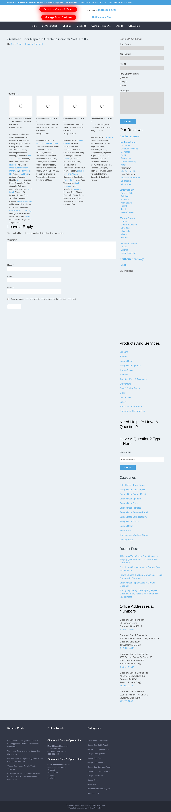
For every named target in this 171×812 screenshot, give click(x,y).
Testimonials (125, 397)
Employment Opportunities (132, 411)
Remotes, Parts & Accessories (134, 379)
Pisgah (124, 206)
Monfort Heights (128, 171)
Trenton (124, 209)
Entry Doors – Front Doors (132, 485)
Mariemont (13, 171)
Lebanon (81, 171)
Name (10, 265)
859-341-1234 (126, 685)
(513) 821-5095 (51, 2)
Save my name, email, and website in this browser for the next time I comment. (43, 299)
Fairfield (66, 159)
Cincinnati (125, 145)
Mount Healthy (25, 210)
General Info (125, 530)
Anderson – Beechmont (56, 767)
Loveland (67, 174)
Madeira (12, 168)
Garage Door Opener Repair (133, 494)
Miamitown (13, 210)
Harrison (12, 165)
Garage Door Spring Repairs (133, 517)
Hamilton (125, 199)
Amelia (124, 247)
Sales (124, 85)
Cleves (19, 180)
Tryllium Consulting (95, 808)
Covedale (125, 152)
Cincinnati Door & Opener (76, 805)
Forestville (126, 158)
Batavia (124, 250)
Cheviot (17, 159)
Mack (123, 165)
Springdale (126, 181)
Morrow (124, 237)
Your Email (125, 54)
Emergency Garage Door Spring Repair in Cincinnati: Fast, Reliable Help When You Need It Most (139, 593)
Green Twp (27, 201)
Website (10, 288)
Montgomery (22, 168)
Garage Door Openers (130, 365)
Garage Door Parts (128, 503)
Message (124, 91)
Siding (122, 393)
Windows (124, 375)
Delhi (19, 201)
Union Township (128, 253)
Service (125, 78)
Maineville (67, 180)
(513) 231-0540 (127, 648)
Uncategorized (126, 540)
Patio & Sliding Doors (130, 388)
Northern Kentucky (132, 259)
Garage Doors (126, 361)
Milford (28, 216)
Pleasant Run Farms (130, 177)
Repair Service (127, 370)
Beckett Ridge (127, 193)
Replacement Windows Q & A (134, 535)
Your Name (125, 44)
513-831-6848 (126, 701)
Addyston (25, 174)
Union (124, 265)
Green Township (128, 161)
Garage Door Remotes (130, 508)
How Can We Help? (129, 74)
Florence (109, 137)
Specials (124, 356)
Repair (124, 81)
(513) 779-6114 (127, 667)
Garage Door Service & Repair (134, 512)
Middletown (126, 203)
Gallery (123, 402)
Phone (123, 64)
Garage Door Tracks (129, 521)
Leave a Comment (34, 44)
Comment (12, 240)
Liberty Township (129, 225)
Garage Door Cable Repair (132, 489)
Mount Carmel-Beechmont (47, 143)
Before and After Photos (131, 406)
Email (10, 276)
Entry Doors (125, 384)
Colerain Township (129, 149)
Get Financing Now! (102, 17)
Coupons (124, 352)
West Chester (127, 212)
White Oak (126, 184)
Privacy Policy (99, 805)
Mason (75, 174)
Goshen (77, 189)
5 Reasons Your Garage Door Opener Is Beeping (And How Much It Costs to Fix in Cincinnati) (139, 559)
